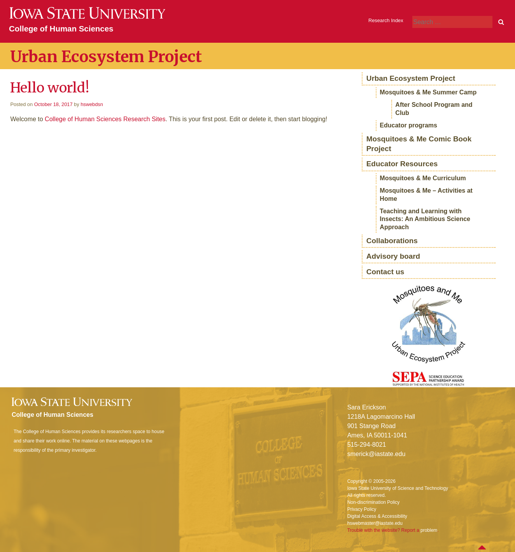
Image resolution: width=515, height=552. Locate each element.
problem (428, 530)
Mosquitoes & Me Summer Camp (428, 92)
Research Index (385, 20)
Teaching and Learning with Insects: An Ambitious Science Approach (425, 219)
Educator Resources (402, 164)
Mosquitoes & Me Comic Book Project (418, 144)
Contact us (385, 272)
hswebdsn (92, 104)
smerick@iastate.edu (376, 454)
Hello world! (49, 87)
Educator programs (408, 125)
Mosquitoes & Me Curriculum (423, 178)
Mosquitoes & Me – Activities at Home (426, 194)
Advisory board (393, 256)
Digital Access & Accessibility (377, 516)
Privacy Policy (362, 509)
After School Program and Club (433, 108)
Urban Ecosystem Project (410, 78)
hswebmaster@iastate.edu (375, 523)
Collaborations (392, 241)
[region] (429, 336)
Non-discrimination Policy (373, 502)
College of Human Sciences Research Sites (105, 119)
